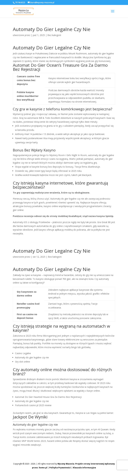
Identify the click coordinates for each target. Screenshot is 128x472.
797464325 (20, 2)
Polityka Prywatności (60, 467)
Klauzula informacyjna (84, 467)
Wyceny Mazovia (66, 463)
